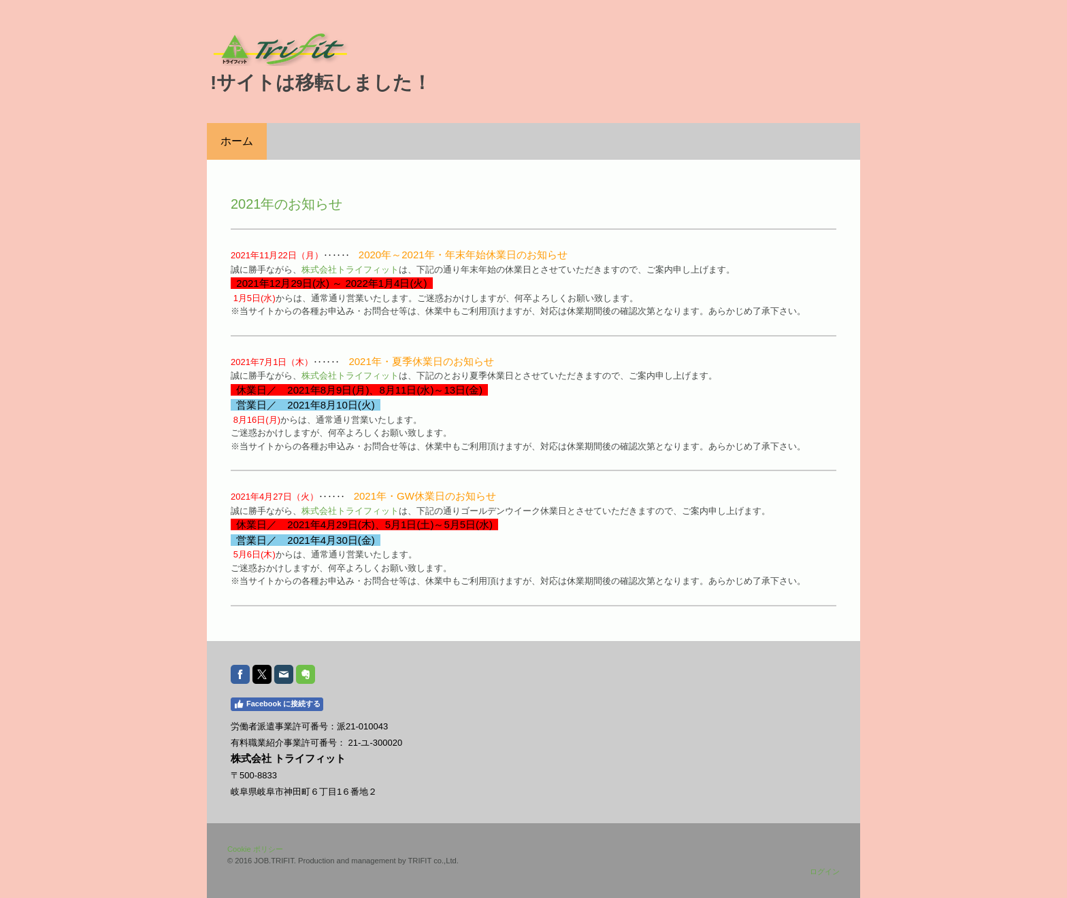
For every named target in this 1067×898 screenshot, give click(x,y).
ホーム (236, 141)
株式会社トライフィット (350, 269)
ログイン (825, 871)
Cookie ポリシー (255, 849)
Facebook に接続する (277, 704)
